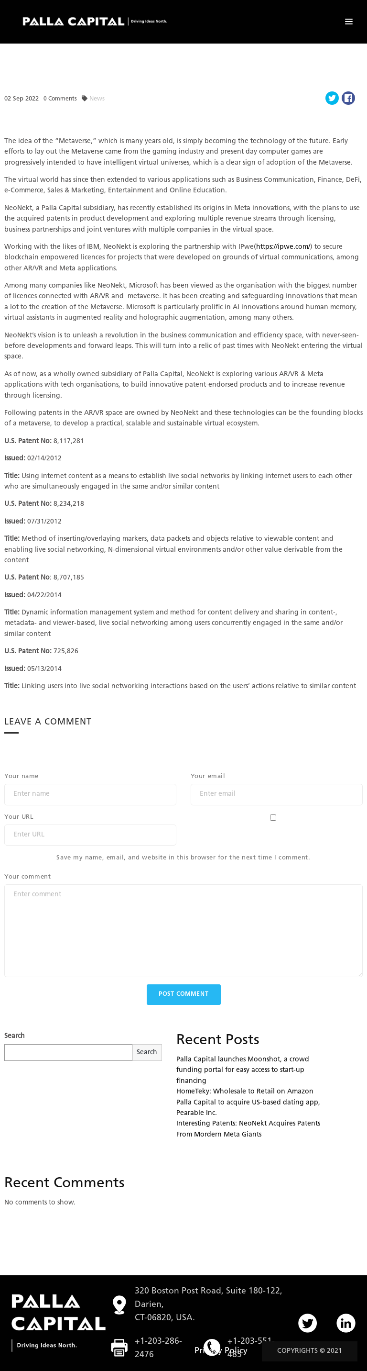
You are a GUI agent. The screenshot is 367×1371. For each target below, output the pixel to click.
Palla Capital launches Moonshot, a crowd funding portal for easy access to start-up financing (242, 1070)
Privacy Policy (221, 1351)
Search (14, 1036)
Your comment (27, 877)
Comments (60, 99)
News (97, 99)
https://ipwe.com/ (283, 247)
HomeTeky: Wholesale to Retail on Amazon (244, 1091)
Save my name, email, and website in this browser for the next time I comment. (183, 858)
